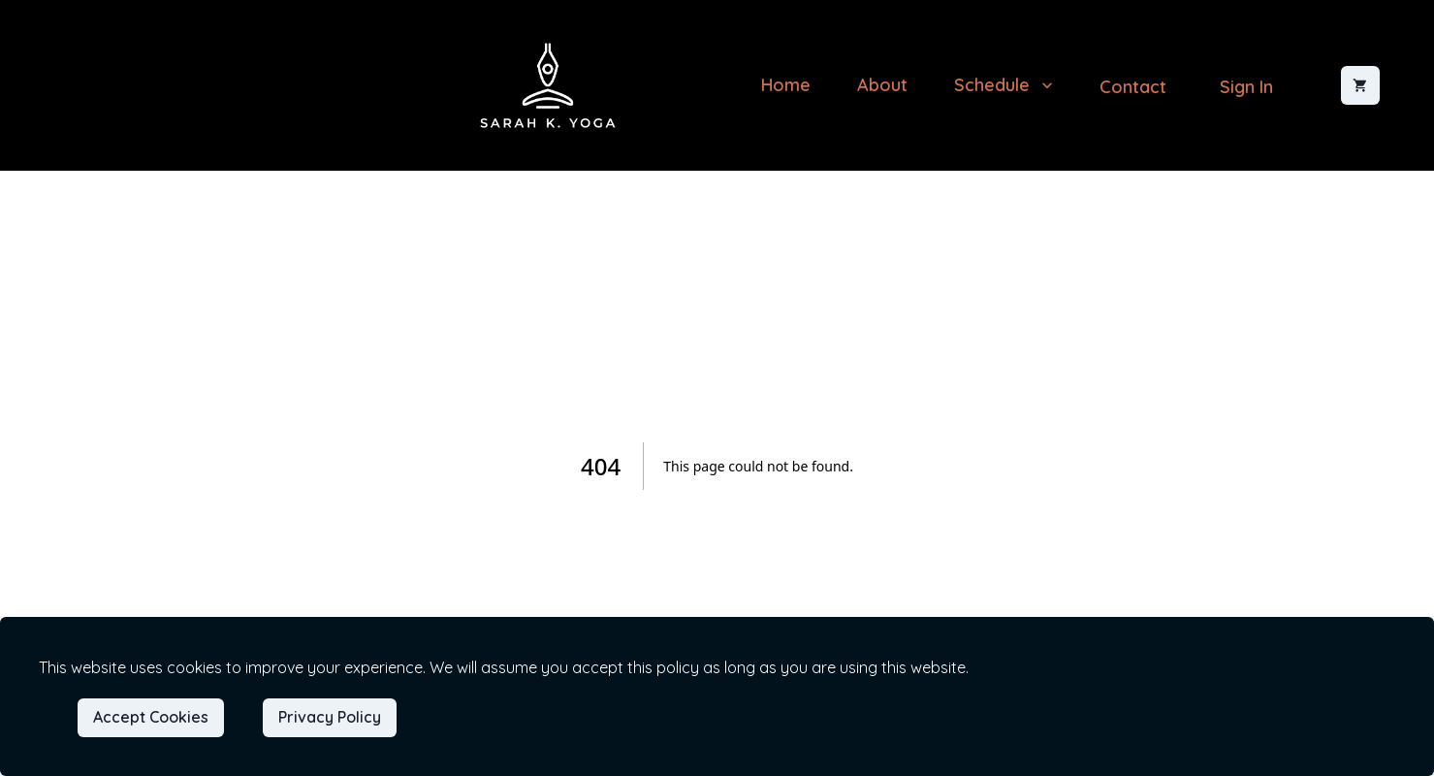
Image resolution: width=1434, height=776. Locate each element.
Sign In (1246, 87)
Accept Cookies (150, 717)
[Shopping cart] (1360, 85)
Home (786, 85)
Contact (1132, 87)
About (882, 85)
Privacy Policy (329, 717)
